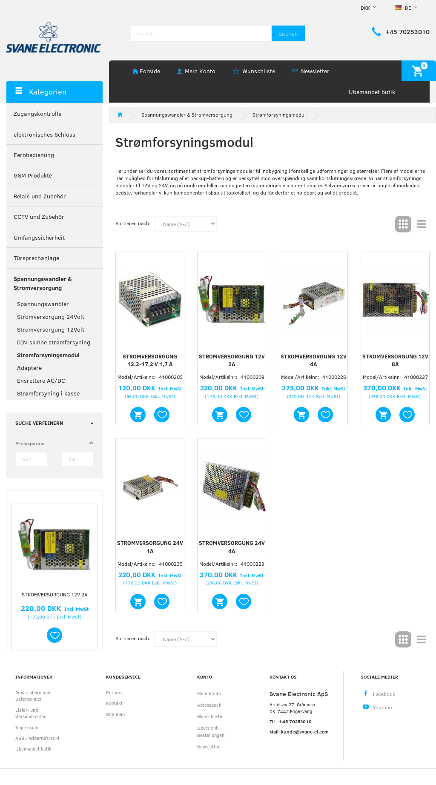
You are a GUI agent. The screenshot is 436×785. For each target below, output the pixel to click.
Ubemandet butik (372, 92)
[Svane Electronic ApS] (54, 36)
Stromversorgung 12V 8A (395, 360)
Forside (150, 71)
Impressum (26, 727)
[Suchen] (288, 33)
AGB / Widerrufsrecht (37, 738)
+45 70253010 (407, 31)
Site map (115, 714)
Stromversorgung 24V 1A (150, 547)
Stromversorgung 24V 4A (232, 547)
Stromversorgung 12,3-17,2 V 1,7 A (150, 360)
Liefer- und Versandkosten (30, 713)
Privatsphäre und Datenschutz (32, 695)
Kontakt (114, 703)
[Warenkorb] (419, 70)
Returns (114, 692)
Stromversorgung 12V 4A (314, 360)
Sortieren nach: (132, 223)
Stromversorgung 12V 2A (55, 594)
